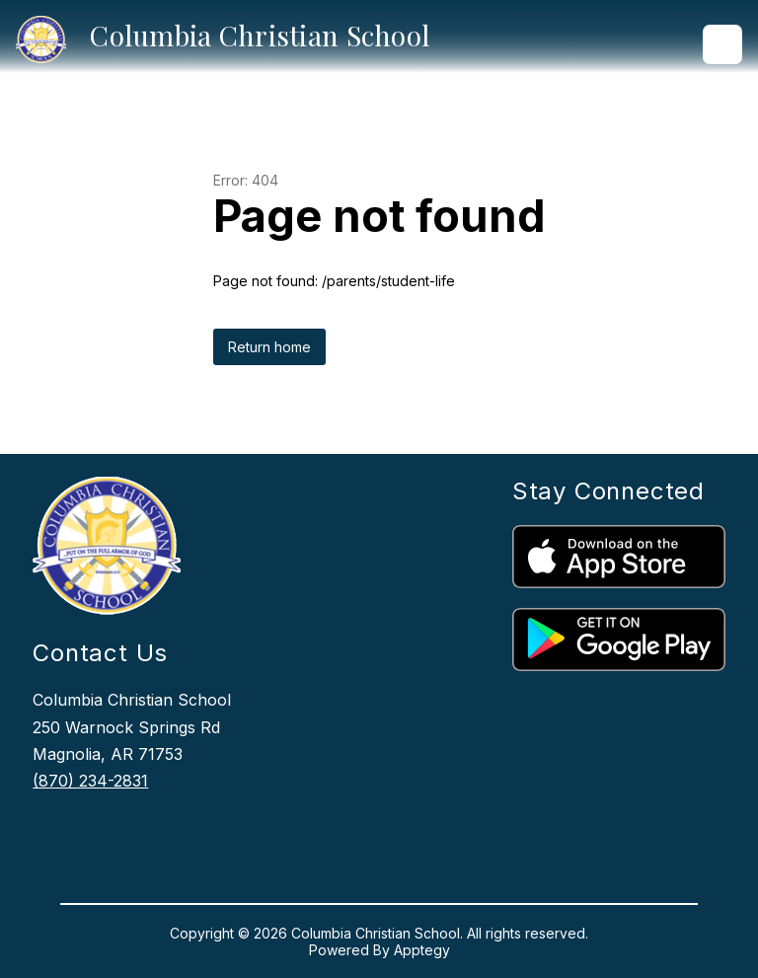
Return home (269, 347)
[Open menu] (722, 44)
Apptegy (422, 949)
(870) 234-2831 (90, 780)
